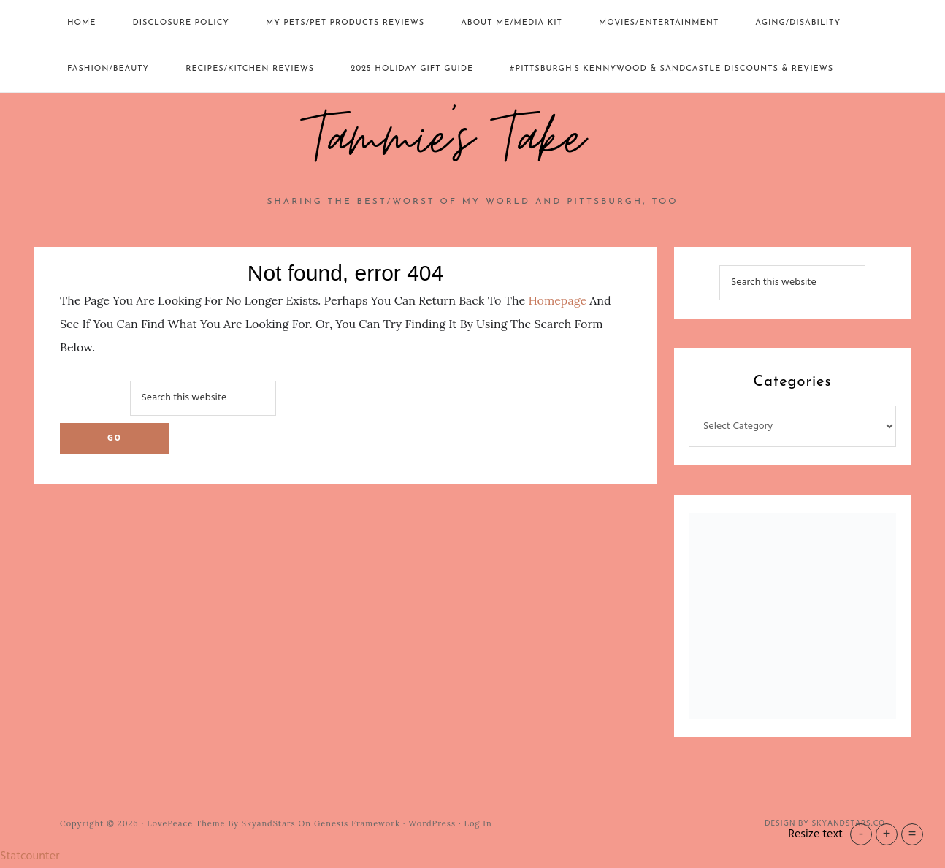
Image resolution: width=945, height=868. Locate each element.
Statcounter (29, 856)
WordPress (432, 823)
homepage (557, 300)
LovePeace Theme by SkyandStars (221, 823)
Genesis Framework (357, 823)
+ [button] (886, 834)
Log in (478, 823)
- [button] (861, 834)
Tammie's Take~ (472, 139)
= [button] (912, 834)
